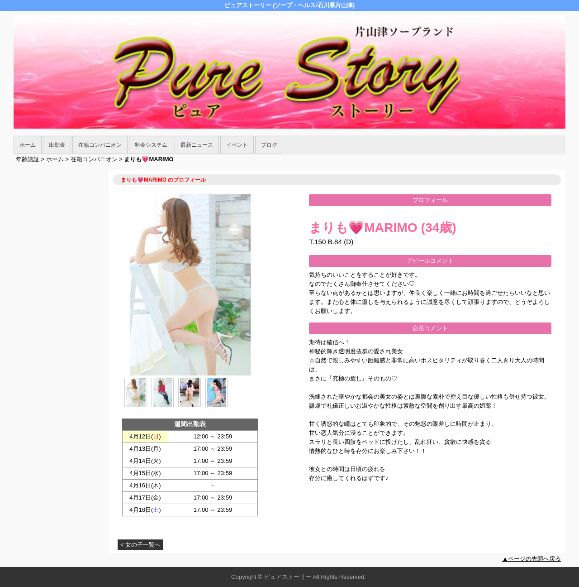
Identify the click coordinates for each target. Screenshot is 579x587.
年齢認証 (27, 159)
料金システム (151, 145)
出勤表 (57, 145)
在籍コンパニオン (100, 145)
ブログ (269, 145)
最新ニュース (196, 145)
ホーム (27, 145)
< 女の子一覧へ (140, 544)
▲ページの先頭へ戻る (531, 558)
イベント (237, 145)
